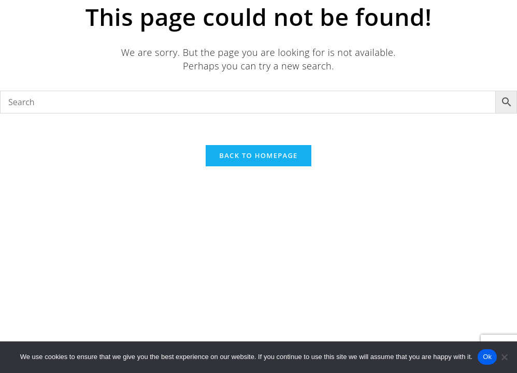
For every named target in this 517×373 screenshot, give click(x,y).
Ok (487, 357)
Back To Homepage (258, 155)
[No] (504, 357)
